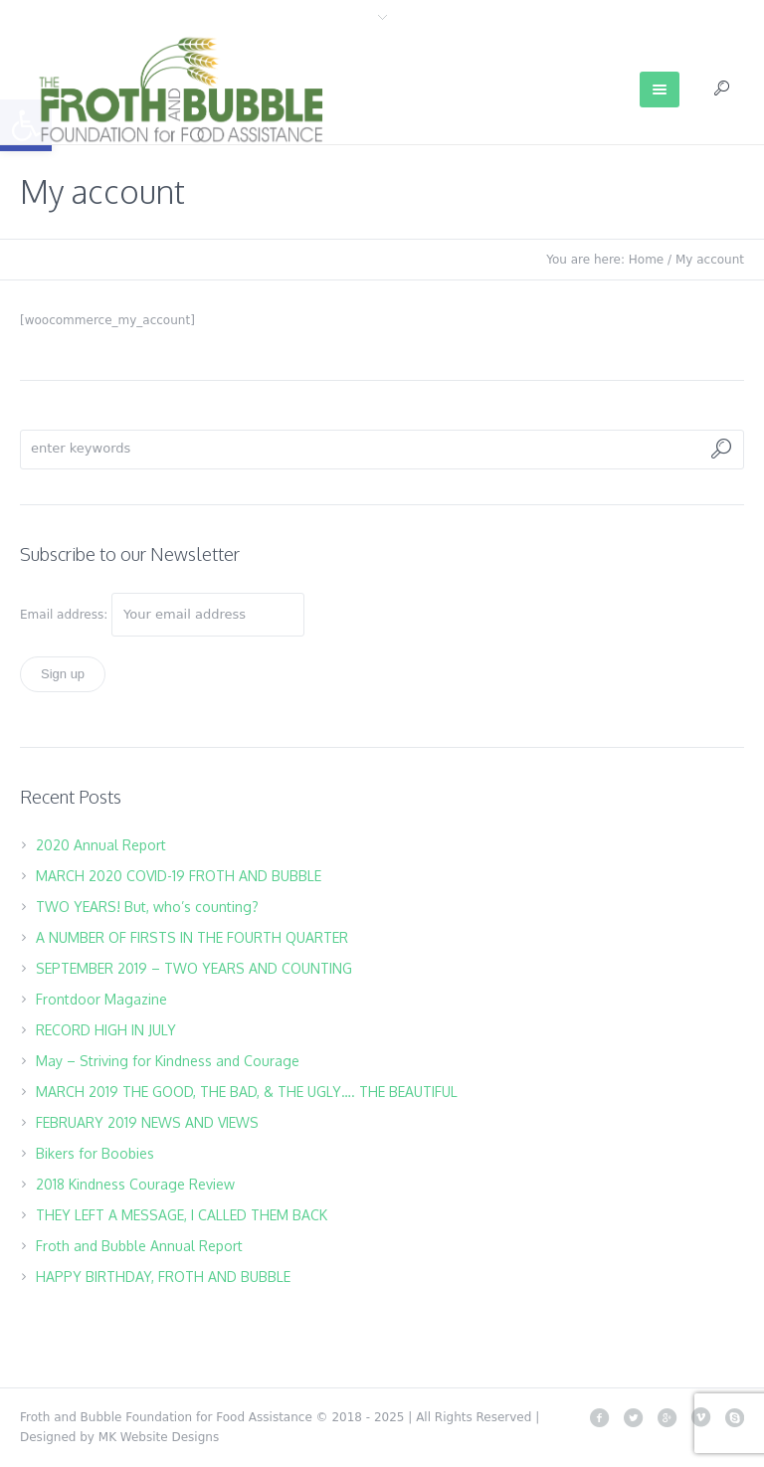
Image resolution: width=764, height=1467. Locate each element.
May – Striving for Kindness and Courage (167, 1060)
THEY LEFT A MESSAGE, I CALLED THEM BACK (181, 1214)
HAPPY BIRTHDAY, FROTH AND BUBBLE (163, 1276)
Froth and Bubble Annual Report (139, 1245)
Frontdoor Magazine (101, 999)
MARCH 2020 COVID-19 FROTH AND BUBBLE (178, 875)
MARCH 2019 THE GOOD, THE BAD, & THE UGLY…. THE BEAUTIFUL (247, 1091)
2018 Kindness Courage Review (135, 1184)
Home (646, 260)
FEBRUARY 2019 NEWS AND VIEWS (147, 1122)
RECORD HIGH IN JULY (106, 1029)
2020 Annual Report (101, 844)
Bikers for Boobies (95, 1153)
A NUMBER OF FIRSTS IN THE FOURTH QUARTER (192, 937)
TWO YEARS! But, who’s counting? (147, 906)
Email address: (65, 615)
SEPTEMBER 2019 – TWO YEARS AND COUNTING (194, 968)
